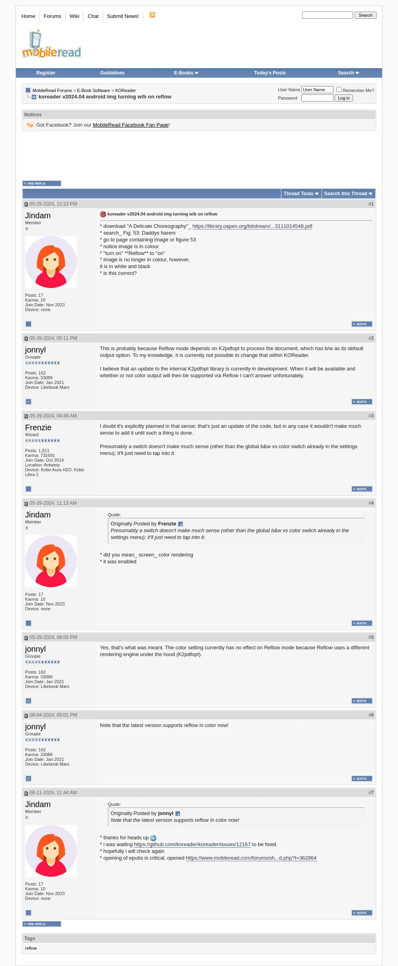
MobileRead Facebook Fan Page (130, 125)
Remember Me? (355, 90)
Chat (93, 16)
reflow (31, 948)
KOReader (125, 90)
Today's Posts (270, 73)
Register (45, 73)
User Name (289, 89)
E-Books (186, 73)
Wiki (75, 16)
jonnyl (35, 349)
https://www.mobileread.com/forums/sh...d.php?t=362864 (251, 858)
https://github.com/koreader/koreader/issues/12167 (192, 844)
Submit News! (123, 16)
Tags (29, 938)
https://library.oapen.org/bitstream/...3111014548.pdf (252, 226)
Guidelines (112, 73)
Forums (52, 16)
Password (287, 98)
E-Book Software (93, 90)
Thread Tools (298, 193)
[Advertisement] (199, 156)
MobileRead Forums (52, 90)
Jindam (38, 215)
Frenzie (38, 427)
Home (28, 16)
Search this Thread (345, 193)
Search (349, 73)
